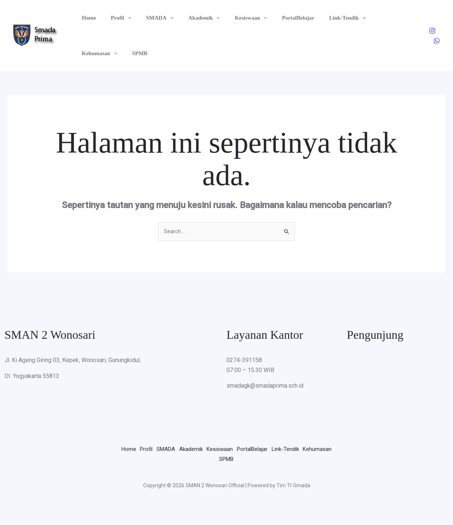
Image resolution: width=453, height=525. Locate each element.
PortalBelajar (278, 18)
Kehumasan (371, 18)
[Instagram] (432, 30)
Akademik (191, 18)
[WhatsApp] (436, 40)
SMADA (150, 18)
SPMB (87, 53)
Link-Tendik (323, 18)
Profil (115, 18)
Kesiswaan (234, 18)
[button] (122, 18)
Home (87, 18)
